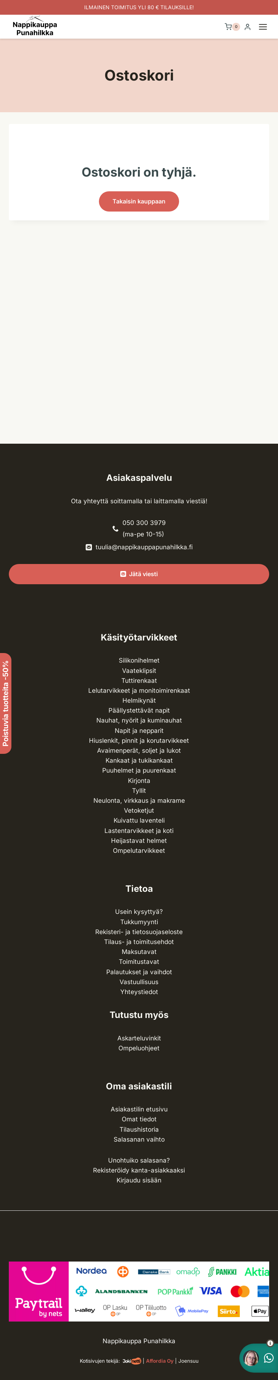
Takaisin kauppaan (139, 201)
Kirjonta (139, 780)
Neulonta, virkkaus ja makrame (139, 800)
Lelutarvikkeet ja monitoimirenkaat (139, 690)
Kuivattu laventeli (139, 820)
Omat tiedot (139, 1119)
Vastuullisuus (139, 982)
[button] (256, 1343)
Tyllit (139, 790)
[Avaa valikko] (266, 26)
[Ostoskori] (232, 27)
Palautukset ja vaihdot (139, 972)
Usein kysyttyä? (139, 911)
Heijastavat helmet (139, 840)
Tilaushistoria (139, 1129)
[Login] (247, 27)
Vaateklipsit (139, 670)
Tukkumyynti (139, 922)
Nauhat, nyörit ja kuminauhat (139, 720)
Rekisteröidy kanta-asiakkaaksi (139, 1170)
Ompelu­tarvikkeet (139, 850)
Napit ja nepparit (139, 730)
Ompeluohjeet (139, 1048)
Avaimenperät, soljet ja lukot (139, 750)
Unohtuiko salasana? (139, 1160)
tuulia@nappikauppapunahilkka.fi (144, 547)
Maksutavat (139, 951)
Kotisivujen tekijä (99, 1361)
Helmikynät (139, 700)
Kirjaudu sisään (139, 1180)
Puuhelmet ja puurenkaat (139, 770)
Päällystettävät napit (139, 710)
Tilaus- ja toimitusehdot (139, 942)
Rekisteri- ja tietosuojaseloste (139, 932)
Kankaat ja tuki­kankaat (139, 760)
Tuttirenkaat (139, 680)
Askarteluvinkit (139, 1038)
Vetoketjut (139, 810)
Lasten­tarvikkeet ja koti (139, 830)
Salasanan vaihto (139, 1139)
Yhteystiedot (139, 992)
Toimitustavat (139, 961)
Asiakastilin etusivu (139, 1109)
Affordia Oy (160, 1361)
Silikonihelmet (139, 660)
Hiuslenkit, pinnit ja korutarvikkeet (139, 740)
